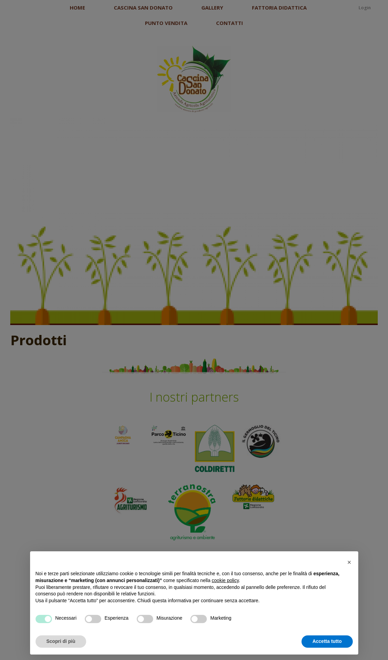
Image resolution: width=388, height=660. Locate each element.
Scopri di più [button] (61, 641)
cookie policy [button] (225, 580)
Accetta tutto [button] (327, 641)
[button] (349, 562)
